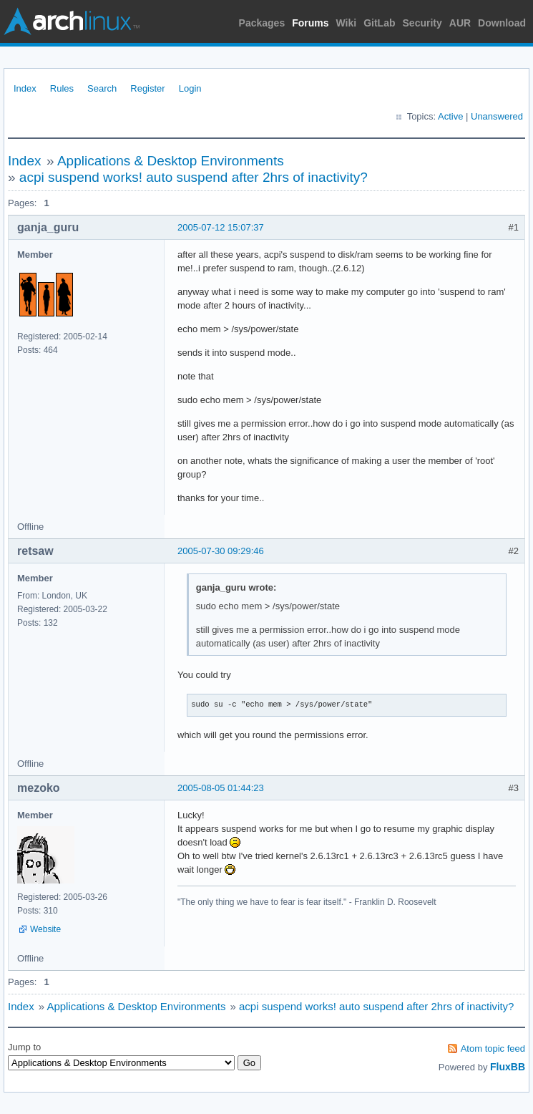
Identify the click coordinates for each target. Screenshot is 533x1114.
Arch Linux (72, 21)
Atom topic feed (493, 1048)
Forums (310, 23)
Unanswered (497, 116)
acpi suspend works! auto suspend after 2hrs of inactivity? (193, 177)
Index (25, 88)
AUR (460, 23)
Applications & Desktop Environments (170, 160)
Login (190, 88)
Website (45, 929)
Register (147, 88)
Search (102, 88)
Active (450, 116)
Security (422, 23)
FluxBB (507, 1066)
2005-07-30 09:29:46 (220, 551)
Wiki (346, 23)
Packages (262, 23)
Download (502, 23)
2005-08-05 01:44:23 (220, 788)
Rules (62, 88)
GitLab (379, 23)
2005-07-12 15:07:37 (220, 227)
